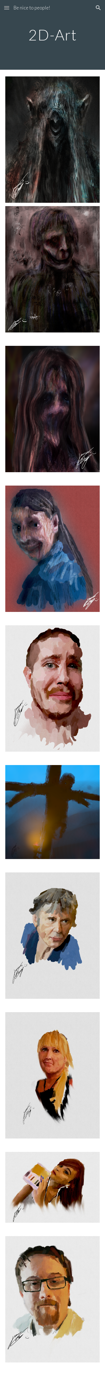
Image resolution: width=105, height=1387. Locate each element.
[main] (52, 34)
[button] (6, 7)
